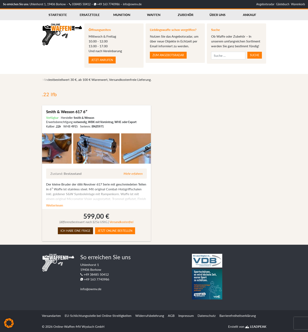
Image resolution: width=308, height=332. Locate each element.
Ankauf (249, 15)
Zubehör (185, 15)
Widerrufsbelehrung (149, 315)
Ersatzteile (90, 15)
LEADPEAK (255, 326)
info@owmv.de (132, 4)
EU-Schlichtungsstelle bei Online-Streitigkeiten (98, 315)
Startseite (58, 15)
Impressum (186, 315)
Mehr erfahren (133, 173)
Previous (46, 149)
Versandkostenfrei (121, 222)
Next (147, 149)
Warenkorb (298, 4)
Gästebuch (282, 4)
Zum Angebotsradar (168, 55)
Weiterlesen (54, 205)
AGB (171, 315)
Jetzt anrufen (102, 60)
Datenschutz (207, 315)
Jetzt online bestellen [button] (115, 230)
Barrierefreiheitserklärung (237, 315)
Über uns (217, 15)
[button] (9, 323)
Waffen (153, 15)
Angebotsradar (265, 4)
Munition (121, 15)
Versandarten (51, 315)
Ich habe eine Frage (75, 230)
